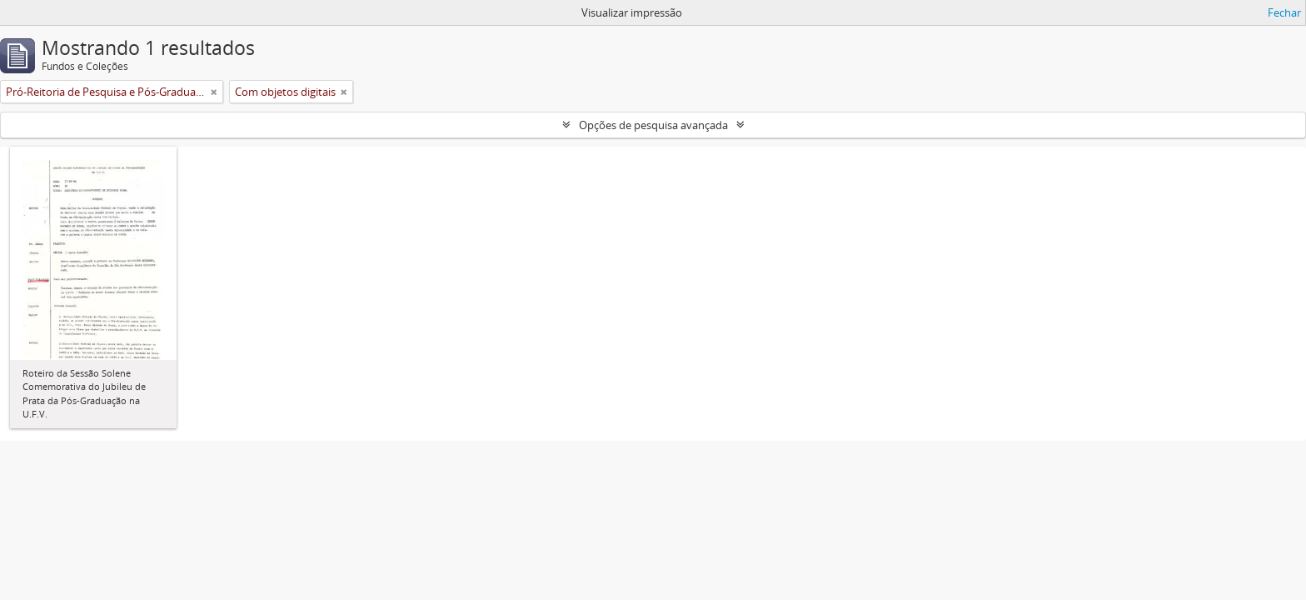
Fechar (1284, 12)
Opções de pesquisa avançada (653, 125)
